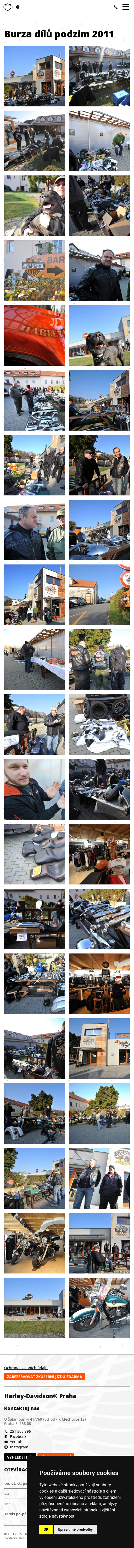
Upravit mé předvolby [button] (75, 1529)
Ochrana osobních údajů (26, 1367)
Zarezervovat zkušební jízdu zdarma (44, 1376)
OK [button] (45, 1529)
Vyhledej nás (20, 1457)
